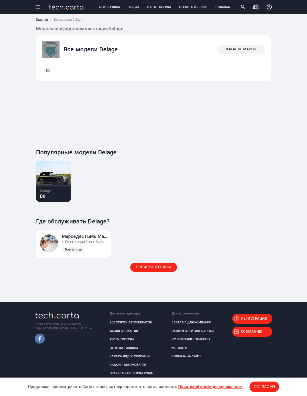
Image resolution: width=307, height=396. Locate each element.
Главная (42, 19)
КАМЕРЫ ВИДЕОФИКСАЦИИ (130, 356)
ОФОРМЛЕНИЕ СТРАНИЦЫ (191, 339)
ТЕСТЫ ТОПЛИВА (159, 7)
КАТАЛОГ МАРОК (241, 49)
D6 (48, 70)
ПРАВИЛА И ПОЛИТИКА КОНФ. (132, 373)
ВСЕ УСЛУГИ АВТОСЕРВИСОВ (131, 322)
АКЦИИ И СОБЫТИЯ (124, 331)
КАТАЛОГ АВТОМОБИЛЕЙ (128, 365)
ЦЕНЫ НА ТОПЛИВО (193, 7)
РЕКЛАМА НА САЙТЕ (187, 356)
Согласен (264, 387)
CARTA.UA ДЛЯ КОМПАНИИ (191, 322)
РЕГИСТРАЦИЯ (254, 318)
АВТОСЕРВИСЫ (109, 7)
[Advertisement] (152, 113)
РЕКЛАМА (223, 7)
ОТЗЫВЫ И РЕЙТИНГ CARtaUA (193, 331)
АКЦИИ (133, 7)
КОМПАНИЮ (251, 331)
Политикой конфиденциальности (210, 386)
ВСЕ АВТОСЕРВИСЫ (153, 267)
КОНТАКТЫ (179, 348)
